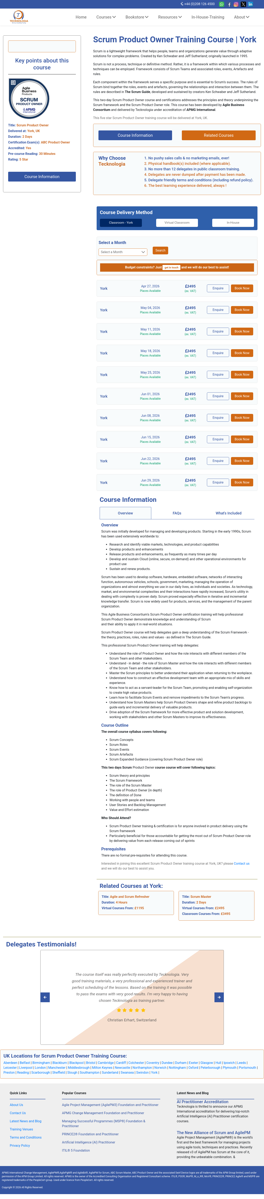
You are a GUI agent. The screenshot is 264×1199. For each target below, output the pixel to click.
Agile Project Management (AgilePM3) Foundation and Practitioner (110, 1105)
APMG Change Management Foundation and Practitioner (103, 1113)
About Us (16, 1105)
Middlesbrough (79, 1068)
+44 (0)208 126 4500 (197, 4)
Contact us (242, 863)
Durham (181, 1063)
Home (81, 17)
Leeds (241, 1063)
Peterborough (210, 1068)
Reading (23, 1072)
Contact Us (18, 1113)
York (154, 1072)
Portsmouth (247, 1068)
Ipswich (229, 1063)
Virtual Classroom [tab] (177, 223)
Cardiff (121, 1063)
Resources (170, 17)
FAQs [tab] (177, 513)
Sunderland (110, 1072)
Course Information (42, 176)
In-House (236, 223)
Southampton (89, 1072)
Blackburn (59, 1063)
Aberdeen (10, 1063)
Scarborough (40, 1072)
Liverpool (25, 1068)
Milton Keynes (102, 1068)
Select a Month (112, 242)
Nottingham (177, 1068)
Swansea (127, 1072)
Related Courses (219, 135)
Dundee (167, 1063)
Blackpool (76, 1063)
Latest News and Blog (25, 1121)
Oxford (193, 1068)
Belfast (25, 1063)
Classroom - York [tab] (118, 223)
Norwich (160, 1068)
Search (160, 250)
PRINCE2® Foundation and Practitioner (90, 1134)
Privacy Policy (20, 1146)
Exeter (193, 1063)
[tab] (118, 223)
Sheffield (58, 1072)
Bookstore (137, 17)
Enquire (218, 288)
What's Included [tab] (229, 513)
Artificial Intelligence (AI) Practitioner (88, 1142)
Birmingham (41, 1063)
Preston (9, 1072)
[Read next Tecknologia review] (54, 997)
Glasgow (206, 1063)
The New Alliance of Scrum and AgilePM (213, 1132)
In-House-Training (208, 17)
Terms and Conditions (26, 1137)
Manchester (57, 1068)
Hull (218, 1063)
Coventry (152, 1063)
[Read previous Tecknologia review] (210, 997)
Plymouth (230, 1068)
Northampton (142, 1068)
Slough (72, 1072)
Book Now (242, 288)
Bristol (90, 1063)
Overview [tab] (125, 513)
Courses (106, 17)
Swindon (142, 1072)
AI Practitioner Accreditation (202, 1101)
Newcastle (122, 1068)
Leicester (10, 1068)
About (241, 17)
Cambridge (106, 1063)
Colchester (136, 1063)
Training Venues (21, 1129)
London (40, 1068)
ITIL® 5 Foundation (76, 1150)
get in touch (171, 267)
